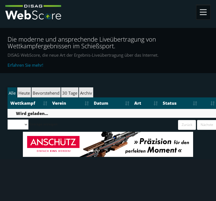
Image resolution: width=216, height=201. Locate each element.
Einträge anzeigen (32, 124)
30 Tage (69, 93)
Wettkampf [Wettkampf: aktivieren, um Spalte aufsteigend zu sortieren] (22, 103)
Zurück (187, 124)
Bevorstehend (46, 93)
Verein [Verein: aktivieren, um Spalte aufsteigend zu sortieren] (59, 103)
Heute (24, 93)
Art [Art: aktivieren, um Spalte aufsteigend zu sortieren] (137, 103)
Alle (12, 93)
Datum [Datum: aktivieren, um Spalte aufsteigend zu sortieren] (101, 103)
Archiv (86, 93)
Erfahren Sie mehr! (25, 65)
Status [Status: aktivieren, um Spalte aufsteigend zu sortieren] (170, 103)
